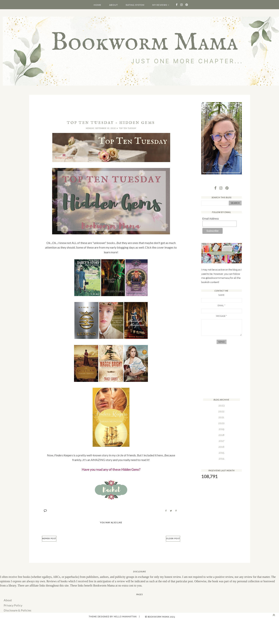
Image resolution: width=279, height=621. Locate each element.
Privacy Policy (13, 605)
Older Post (173, 538)
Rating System (135, 5)
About (113, 5)
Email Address (210, 218)
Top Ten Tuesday (127, 128)
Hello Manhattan (125, 616)
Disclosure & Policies (17, 610)
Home (97, 5)
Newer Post (49, 538)
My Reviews (159, 5)
